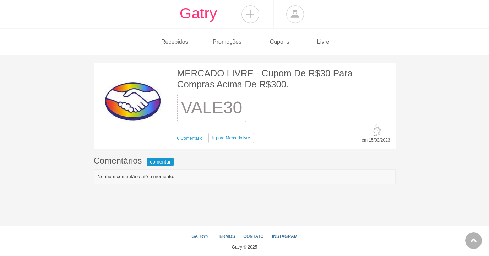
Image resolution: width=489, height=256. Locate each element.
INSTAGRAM (285, 236)
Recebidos (174, 42)
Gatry (198, 13)
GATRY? (199, 236)
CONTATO (253, 236)
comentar (160, 162)
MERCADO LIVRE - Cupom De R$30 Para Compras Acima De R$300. (265, 79)
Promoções (227, 42)
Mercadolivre (231, 138)
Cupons (279, 42)
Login (295, 14)
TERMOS (226, 236)
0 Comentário (190, 138)
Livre (323, 42)
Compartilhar (250, 14)
